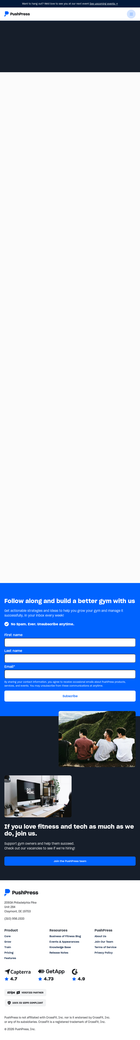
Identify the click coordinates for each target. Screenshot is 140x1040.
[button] (131, 14)
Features (10, 958)
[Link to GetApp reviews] (51, 975)
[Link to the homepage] (17, 14)
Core (7, 936)
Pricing (8, 952)
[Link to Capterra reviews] (17, 975)
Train (7, 947)
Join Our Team (104, 941)
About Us (100, 936)
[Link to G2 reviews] (78, 975)
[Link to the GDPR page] (25, 1002)
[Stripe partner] (25, 992)
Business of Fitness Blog (65, 936)
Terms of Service (105, 947)
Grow (7, 941)
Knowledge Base (60, 947)
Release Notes (58, 952)
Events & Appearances (64, 941)
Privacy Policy (104, 952)
